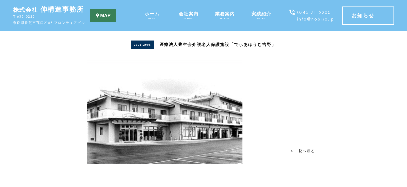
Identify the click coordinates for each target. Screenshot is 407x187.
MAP (103, 15)
